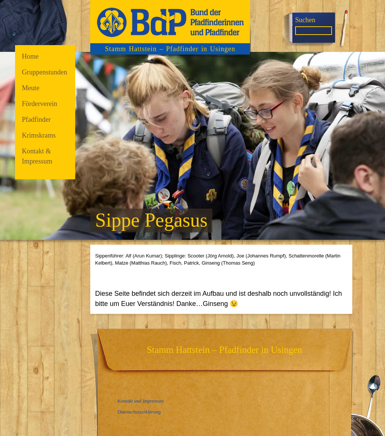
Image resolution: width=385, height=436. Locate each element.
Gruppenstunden (44, 72)
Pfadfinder (36, 119)
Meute (30, 88)
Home (30, 56)
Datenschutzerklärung (139, 412)
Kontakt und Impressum (140, 401)
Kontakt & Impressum (37, 156)
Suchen (305, 20)
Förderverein (39, 103)
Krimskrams (39, 135)
